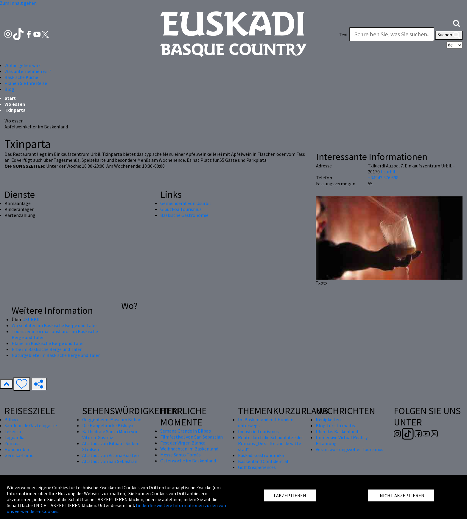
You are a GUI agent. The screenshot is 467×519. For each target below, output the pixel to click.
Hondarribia (16, 449)
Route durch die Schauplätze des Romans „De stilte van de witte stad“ (270, 443)
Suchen (449, 35)
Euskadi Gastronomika (261, 455)
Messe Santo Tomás (180, 455)
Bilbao (11, 419)
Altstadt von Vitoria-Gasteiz (111, 455)
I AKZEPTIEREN (290, 495)
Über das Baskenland (337, 431)
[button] (456, 23)
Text (343, 35)
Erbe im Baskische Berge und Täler (47, 349)
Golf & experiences (257, 467)
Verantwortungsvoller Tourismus (349, 449)
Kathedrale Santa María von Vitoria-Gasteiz (110, 434)
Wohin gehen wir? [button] (22, 65)
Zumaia (12, 443)
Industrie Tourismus (258, 431)
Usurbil (388, 172)
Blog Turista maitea (336, 425)
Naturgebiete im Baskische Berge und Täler (56, 355)
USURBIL (31, 319)
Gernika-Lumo (19, 455)
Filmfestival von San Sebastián (191, 437)
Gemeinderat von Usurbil (185, 203)
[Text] (391, 34)
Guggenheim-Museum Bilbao (111, 419)
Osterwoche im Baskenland (188, 461)
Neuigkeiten (328, 419)
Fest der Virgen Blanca (183, 443)
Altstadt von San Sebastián (109, 461)
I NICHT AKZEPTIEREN (400, 495)
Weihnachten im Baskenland (189, 449)
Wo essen (14, 104)
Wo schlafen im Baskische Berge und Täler (54, 325)
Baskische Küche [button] (21, 77)
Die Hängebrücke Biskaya (107, 425)
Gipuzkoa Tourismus (181, 209)
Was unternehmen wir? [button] (27, 71)
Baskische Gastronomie (184, 215)
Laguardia (14, 437)
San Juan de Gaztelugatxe (30, 425)
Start (10, 98)
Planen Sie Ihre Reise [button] (25, 83)
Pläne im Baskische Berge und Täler (48, 343)
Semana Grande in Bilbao (185, 431)
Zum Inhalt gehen (18, 3)
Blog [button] (9, 89)
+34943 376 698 (383, 178)
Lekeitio (12, 431)
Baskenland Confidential (263, 461)
